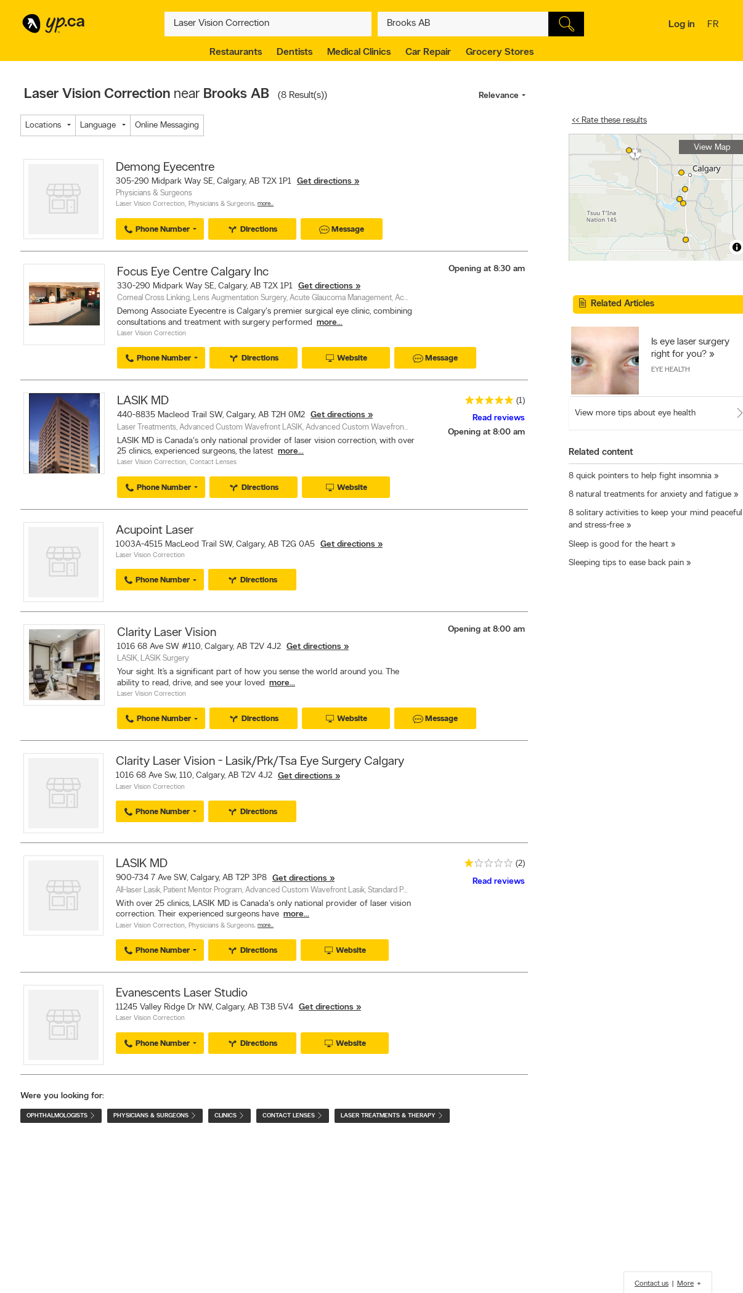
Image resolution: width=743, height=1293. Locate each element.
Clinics (229, 1115)
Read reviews (499, 418)
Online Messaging (167, 125)
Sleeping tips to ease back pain (626, 563)
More (685, 1283)
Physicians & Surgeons (221, 204)
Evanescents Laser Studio (182, 993)
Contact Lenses (213, 462)
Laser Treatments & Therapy (392, 1115)
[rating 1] (485, 866)
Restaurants (235, 52)
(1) (520, 401)
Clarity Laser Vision (166, 633)
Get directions (324, 181)
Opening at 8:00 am (486, 432)
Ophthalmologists (60, 1115)
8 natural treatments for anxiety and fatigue (650, 494)
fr (714, 25)
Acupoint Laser (154, 530)
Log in (681, 25)
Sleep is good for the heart (618, 544)
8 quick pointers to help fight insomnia (640, 476)
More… (266, 203)
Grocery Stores (500, 52)
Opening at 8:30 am (487, 269)
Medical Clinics (359, 52)
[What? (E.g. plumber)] (268, 24)
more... (330, 322)
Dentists (294, 52)
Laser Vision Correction (150, 204)
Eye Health (670, 369)
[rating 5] (486, 403)
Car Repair (428, 52)
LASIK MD (143, 401)
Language (98, 125)
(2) (520, 863)
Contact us (651, 1283)
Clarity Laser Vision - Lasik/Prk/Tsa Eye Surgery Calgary (260, 762)
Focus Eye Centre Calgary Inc (193, 272)
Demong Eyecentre (165, 167)
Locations (43, 125)
